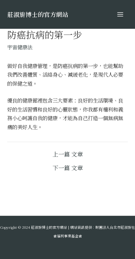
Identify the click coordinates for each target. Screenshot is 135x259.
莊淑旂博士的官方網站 (37, 14)
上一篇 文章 (68, 154)
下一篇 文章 (68, 168)
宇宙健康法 (19, 47)
